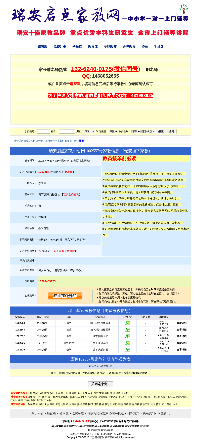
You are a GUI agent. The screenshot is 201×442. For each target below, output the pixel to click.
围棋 (137, 404)
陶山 (107, 393)
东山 (52, 393)
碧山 (112, 393)
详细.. (175, 186)
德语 (158, 404)
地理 (63, 404)
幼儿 (174, 404)
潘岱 (46, 393)
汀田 (68, 393)
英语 (52, 404)
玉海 (41, 393)
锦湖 (35, 393)
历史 (57, 404)
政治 (68, 404)
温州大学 (32, 396)
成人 (163, 404)
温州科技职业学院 (107, 396)
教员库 (93, 46)
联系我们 (149, 413)
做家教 (64, 413)
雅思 (107, 404)
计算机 (113, 404)
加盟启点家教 (97, 437)
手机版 (159, 46)
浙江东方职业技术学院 (130, 396)
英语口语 (145, 404)
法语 (152, 404)
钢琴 (74, 404)
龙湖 (101, 393)
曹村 (96, 393)
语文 (35, 404)
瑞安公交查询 (71, 194)
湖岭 (118, 393)
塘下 (63, 393)
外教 (169, 404)
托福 (101, 404)
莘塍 (74, 393)
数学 (30, 404)
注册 (81, 140)
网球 (90, 404)
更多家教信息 (117, 310)
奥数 (126, 404)
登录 (145, 46)
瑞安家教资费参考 (64, 250)
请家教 (42, 46)
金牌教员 (129, 46)
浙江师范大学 (160, 396)
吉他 (131, 404)
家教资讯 (164, 413)
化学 (46, 404)
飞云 (79, 393)
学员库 (77, 46)
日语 (96, 404)
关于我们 (37, 413)
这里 (167, 204)
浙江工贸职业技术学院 (85, 396)
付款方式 (133, 413)
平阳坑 (124, 393)
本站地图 (145, 426)
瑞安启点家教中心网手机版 (106, 413)
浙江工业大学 (175, 396)
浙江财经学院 (28, 400)
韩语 (120, 404)
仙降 (85, 393)
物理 (41, 404)
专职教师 (110, 46)
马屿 (90, 393)
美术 (79, 404)
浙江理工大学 (43, 400)
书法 (85, 404)
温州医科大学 (45, 396)
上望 (57, 393)
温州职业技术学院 (63, 396)
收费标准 (78, 413)
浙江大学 (147, 396)
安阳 (30, 393)
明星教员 (176, 210)
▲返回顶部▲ (124, 434)
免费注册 (59, 46)
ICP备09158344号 (106, 434)
